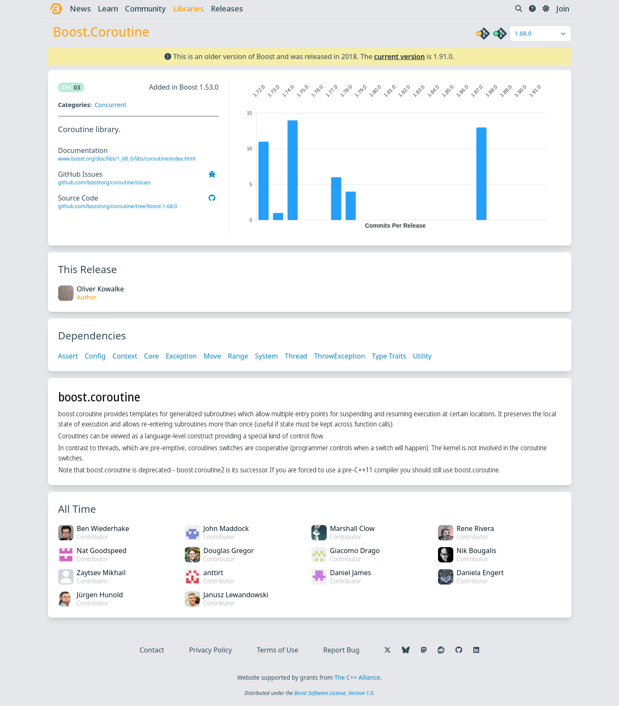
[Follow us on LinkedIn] (476, 650)
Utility (422, 356)
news (80, 8)
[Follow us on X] (387, 650)
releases (227, 8)
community (145, 8)
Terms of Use (277, 650)
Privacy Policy (210, 650)
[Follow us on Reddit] (441, 650)
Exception (181, 356)
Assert (68, 356)
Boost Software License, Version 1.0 (333, 693)
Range (238, 356)
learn (108, 8)
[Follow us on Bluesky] (406, 650)
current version (399, 56)
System (266, 356)
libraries (188, 8)
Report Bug (341, 650)
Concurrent (110, 105)
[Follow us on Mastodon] (424, 650)
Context (125, 356)
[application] (395, 154)
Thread (296, 356)
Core (151, 356)
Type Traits (389, 356)
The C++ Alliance (357, 677)
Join (562, 8)
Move (212, 356)
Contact (152, 650)
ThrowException (339, 356)
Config (95, 356)
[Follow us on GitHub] (458, 650)
